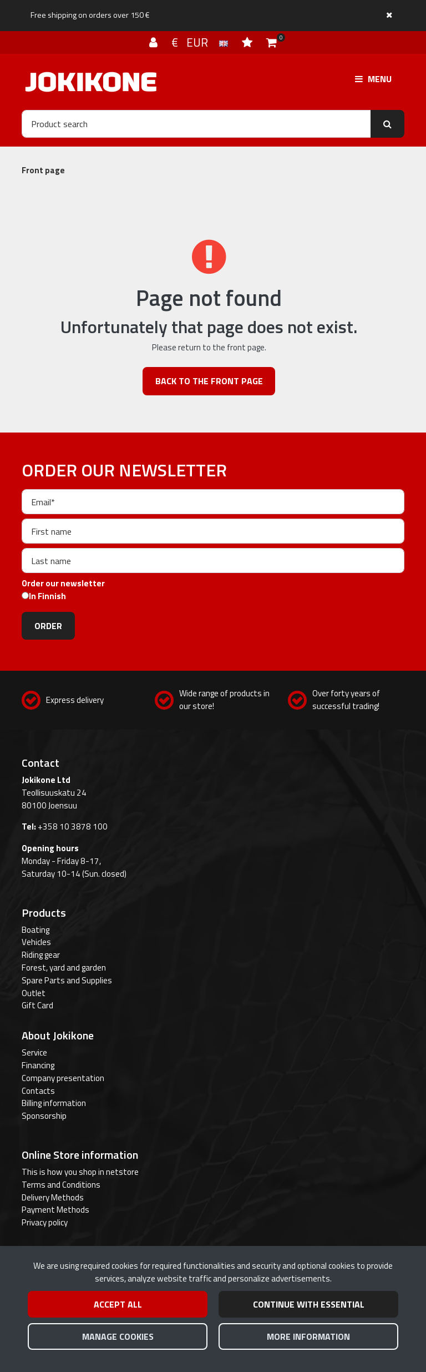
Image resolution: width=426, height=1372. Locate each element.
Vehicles (36, 942)
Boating (35, 929)
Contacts (38, 1090)
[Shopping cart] (271, 42)
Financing (38, 1065)
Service (34, 1052)
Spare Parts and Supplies (67, 980)
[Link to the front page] (91, 82)
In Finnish (47, 596)
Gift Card (37, 1005)
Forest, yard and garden (64, 967)
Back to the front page (209, 381)
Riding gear (41, 954)
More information (308, 1336)
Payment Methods (55, 1209)
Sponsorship (44, 1115)
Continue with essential (308, 1304)
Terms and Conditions (61, 1184)
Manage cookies (118, 1336)
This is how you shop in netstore (80, 1171)
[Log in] (154, 42)
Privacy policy (45, 1222)
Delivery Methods (53, 1197)
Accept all (118, 1304)
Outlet (33, 993)
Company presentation (63, 1078)
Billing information (54, 1103)
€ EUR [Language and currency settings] (201, 42)
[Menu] (373, 79)
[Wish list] (248, 42)
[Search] (196, 124)
